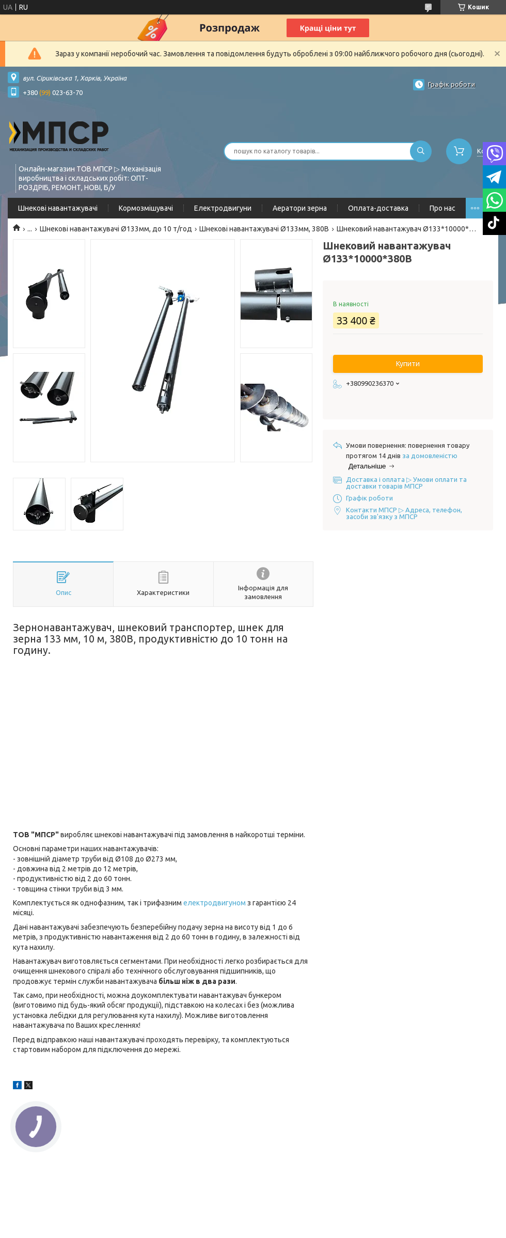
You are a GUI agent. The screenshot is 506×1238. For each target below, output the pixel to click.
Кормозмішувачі (146, 208)
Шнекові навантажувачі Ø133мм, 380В (264, 229)
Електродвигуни (222, 208)
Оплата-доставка (378, 208)
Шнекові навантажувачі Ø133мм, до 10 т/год (116, 229)
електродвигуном (214, 903)
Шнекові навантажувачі (58, 208)
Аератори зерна (300, 208)
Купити (408, 363)
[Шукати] (421, 151)
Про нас (442, 208)
